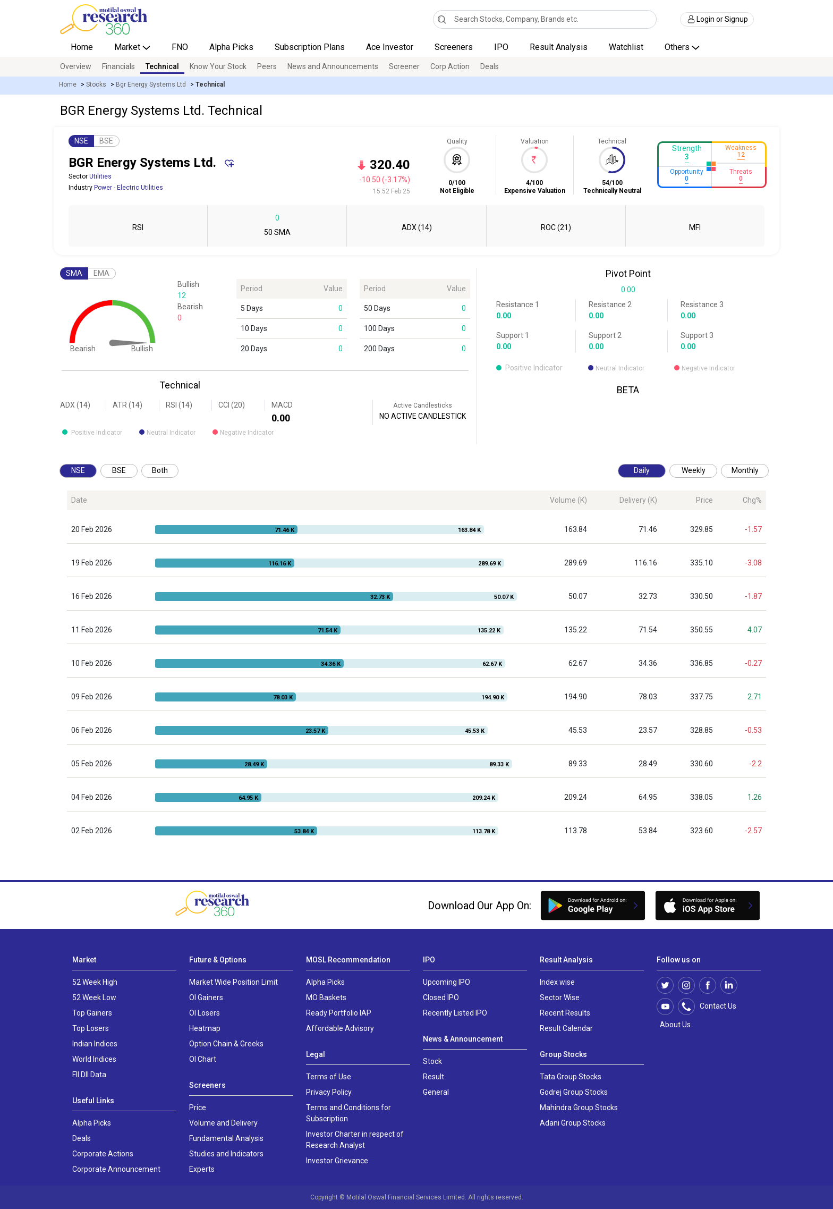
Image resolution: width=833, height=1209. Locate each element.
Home (82, 47)
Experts (202, 1169)
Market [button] (128, 47)
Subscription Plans (310, 47)
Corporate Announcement (116, 1169)
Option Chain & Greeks (226, 1043)
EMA (101, 273)
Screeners (454, 47)
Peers (267, 66)
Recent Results (565, 1013)
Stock (432, 1061)
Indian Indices (94, 1043)
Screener (404, 66)
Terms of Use (328, 1076)
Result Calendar (566, 1028)
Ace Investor (389, 47)
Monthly (745, 470)
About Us (674, 1024)
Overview (75, 66)
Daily (642, 470)
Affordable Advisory (340, 1028)
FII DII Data (89, 1074)
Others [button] (678, 47)
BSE (106, 141)
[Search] (441, 19)
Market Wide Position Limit (233, 982)
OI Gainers (206, 997)
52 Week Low (94, 997)
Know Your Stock (218, 66)
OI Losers (204, 1013)
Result (433, 1076)
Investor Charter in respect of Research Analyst (355, 1139)
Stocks (96, 84)
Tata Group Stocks (570, 1076)
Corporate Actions (102, 1153)
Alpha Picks (231, 47)
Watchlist (626, 47)
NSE (81, 141)
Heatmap (204, 1028)
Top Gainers (92, 1013)
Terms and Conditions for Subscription (348, 1113)
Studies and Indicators (226, 1153)
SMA (74, 273)
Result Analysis (559, 47)
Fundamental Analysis (226, 1138)
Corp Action (450, 66)
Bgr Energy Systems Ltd (151, 84)
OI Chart (202, 1059)
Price (197, 1107)
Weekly (694, 470)
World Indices (94, 1059)
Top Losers (90, 1028)
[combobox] (545, 19)
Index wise (557, 982)
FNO (180, 47)
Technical (162, 66)
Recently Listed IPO (455, 1013)
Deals (489, 66)
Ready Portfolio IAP (338, 1013)
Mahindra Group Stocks (579, 1107)
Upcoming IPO (446, 982)
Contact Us (712, 1006)
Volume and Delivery (223, 1123)
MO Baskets (326, 997)
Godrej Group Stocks (574, 1092)
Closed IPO (441, 997)
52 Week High (94, 982)
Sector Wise (560, 997)
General (436, 1092)
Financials (118, 66)
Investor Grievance (337, 1160)
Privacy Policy (329, 1092)
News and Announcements (332, 66)
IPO (501, 47)
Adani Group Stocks (573, 1123)
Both (160, 470)
